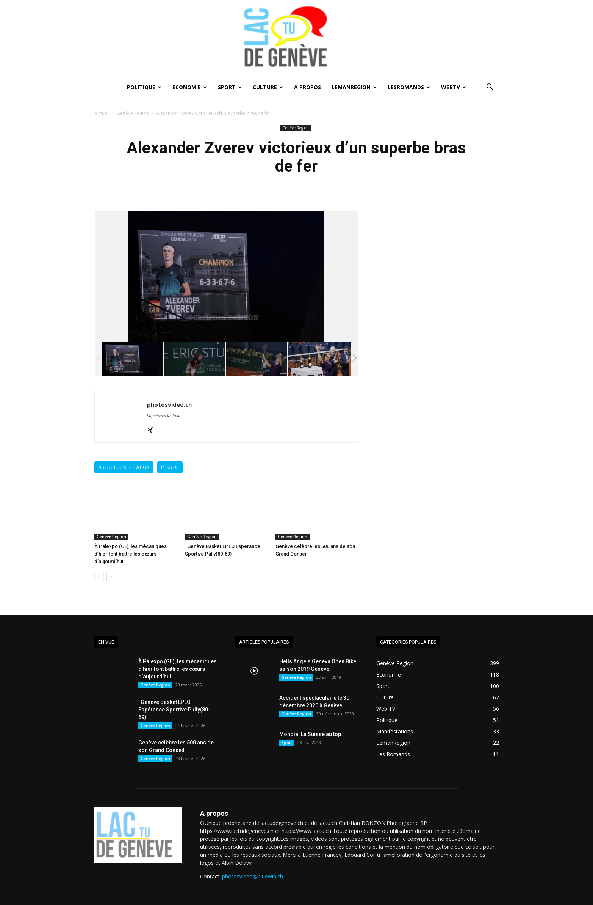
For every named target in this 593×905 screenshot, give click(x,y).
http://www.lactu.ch (164, 415)
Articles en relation (124, 467)
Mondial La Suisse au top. (311, 734)
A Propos (307, 87)
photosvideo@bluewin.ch (252, 876)
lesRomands (409, 87)
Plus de (170, 467)
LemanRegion (354, 87)
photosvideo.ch (169, 404)
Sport (230, 87)
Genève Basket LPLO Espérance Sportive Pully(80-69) (174, 709)
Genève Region (133, 113)
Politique (144, 87)
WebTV (453, 87)
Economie (189, 87)
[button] (490, 87)
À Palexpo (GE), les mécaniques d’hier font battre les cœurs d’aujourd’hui (130, 553)
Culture (268, 87)
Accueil (102, 113)
